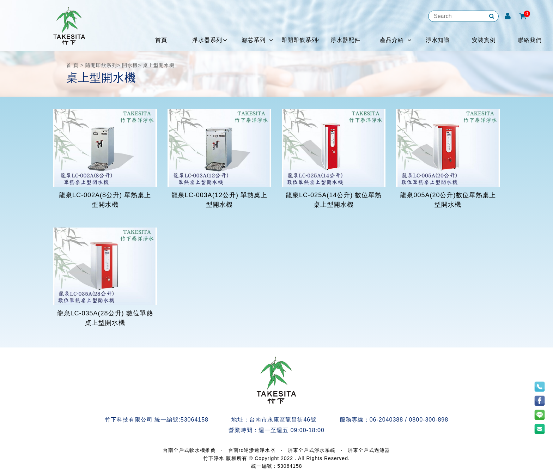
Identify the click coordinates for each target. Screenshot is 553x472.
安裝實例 (484, 40)
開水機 (130, 65)
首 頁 (72, 65)
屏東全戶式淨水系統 (311, 450)
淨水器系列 (207, 40)
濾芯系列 (254, 40)
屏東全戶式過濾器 (369, 450)
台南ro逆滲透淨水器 (251, 450)
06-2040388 (386, 420)
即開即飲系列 (299, 40)
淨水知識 (438, 40)
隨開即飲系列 (101, 65)
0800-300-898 (428, 420)
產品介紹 (392, 40)
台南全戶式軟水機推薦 (189, 450)
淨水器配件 (345, 40)
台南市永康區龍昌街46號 (282, 420)
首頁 (161, 40)
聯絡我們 (530, 40)
